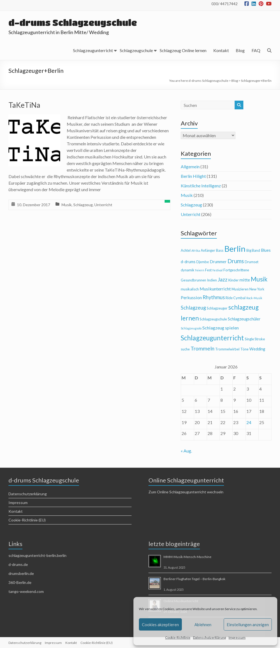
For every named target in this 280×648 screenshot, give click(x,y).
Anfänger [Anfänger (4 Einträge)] (208, 250)
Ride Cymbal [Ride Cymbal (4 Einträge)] (236, 298)
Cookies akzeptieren (160, 624)
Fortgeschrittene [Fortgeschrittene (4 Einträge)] (236, 270)
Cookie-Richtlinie (177, 637)
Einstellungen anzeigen (248, 624)
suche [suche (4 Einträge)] (185, 349)
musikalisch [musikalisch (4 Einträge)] (190, 289)
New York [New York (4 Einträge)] (256, 289)
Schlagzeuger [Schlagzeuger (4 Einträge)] (217, 308)
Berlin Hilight (193, 176)
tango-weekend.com (26, 591)
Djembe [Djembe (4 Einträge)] (202, 262)
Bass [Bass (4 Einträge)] (219, 250)
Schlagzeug (83, 204)
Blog (240, 50)
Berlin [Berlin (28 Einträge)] (235, 248)
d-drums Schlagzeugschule (72, 22)
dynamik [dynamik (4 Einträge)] (187, 270)
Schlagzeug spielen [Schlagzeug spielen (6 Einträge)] (220, 327)
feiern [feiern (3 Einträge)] (199, 270)
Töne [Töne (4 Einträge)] (244, 349)
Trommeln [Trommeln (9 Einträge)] (202, 348)
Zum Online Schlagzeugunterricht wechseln (185, 492)
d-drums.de (18, 564)
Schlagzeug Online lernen (183, 50)
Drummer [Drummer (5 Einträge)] (218, 261)
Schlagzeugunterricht (93, 50)
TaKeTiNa (24, 105)
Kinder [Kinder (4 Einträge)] (233, 280)
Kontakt (221, 50)
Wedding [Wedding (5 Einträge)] (257, 349)
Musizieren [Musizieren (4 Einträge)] (240, 289)
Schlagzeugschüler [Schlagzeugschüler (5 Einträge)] (244, 319)
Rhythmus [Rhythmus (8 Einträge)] (214, 297)
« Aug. (186, 450)
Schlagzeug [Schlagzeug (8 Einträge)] (193, 308)
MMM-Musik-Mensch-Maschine (187, 557)
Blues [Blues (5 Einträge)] (266, 250)
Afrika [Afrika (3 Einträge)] (195, 250)
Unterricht (103, 204)
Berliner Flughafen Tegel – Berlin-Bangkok (194, 579)
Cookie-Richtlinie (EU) (27, 520)
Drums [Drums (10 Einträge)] (236, 261)
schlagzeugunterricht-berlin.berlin (37, 555)
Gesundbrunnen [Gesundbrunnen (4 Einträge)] (193, 280)
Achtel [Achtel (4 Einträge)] (186, 250)
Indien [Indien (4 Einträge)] (212, 280)
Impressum (237, 637)
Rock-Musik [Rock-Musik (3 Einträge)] (254, 298)
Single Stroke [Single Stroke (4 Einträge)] (255, 339)
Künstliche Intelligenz (201, 185)
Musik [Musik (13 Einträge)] (259, 279)
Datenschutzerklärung (209, 637)
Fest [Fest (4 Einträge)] (208, 270)
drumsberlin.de (21, 573)
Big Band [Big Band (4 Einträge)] (253, 250)
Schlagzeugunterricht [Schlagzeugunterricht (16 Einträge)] (212, 338)
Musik (67, 204)
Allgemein (190, 166)
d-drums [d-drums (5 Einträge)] (188, 261)
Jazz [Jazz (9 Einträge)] (223, 279)
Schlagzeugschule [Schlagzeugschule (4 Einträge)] (213, 319)
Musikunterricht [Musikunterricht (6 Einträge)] (215, 288)
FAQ (256, 50)
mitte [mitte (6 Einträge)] (245, 279)
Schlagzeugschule (136, 50)
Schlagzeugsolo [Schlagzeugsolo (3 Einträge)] (191, 328)
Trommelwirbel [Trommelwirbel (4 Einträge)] (227, 349)
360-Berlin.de (19, 582)
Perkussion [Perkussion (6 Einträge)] (191, 297)
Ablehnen (202, 624)
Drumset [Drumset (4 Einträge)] (251, 262)
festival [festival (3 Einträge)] (217, 270)
